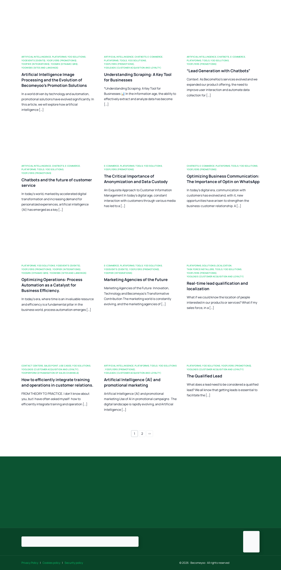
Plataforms (59, 57)
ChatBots (141, 57)
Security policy (74, 563)
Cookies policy (51, 563)
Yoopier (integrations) (35, 64)
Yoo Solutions (77, 57)
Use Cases (65, 366)
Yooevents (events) (33, 60)
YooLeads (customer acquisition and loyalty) (132, 68)
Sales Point (51, 366)
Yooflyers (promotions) (62, 60)
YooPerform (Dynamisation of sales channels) (50, 373)
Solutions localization (217, 265)
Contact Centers (32, 366)
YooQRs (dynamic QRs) (64, 64)
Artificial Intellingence (36, 57)
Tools (123, 60)
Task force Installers (200, 269)
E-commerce (155, 57)
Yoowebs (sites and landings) (39, 68)
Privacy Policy (30, 563)
